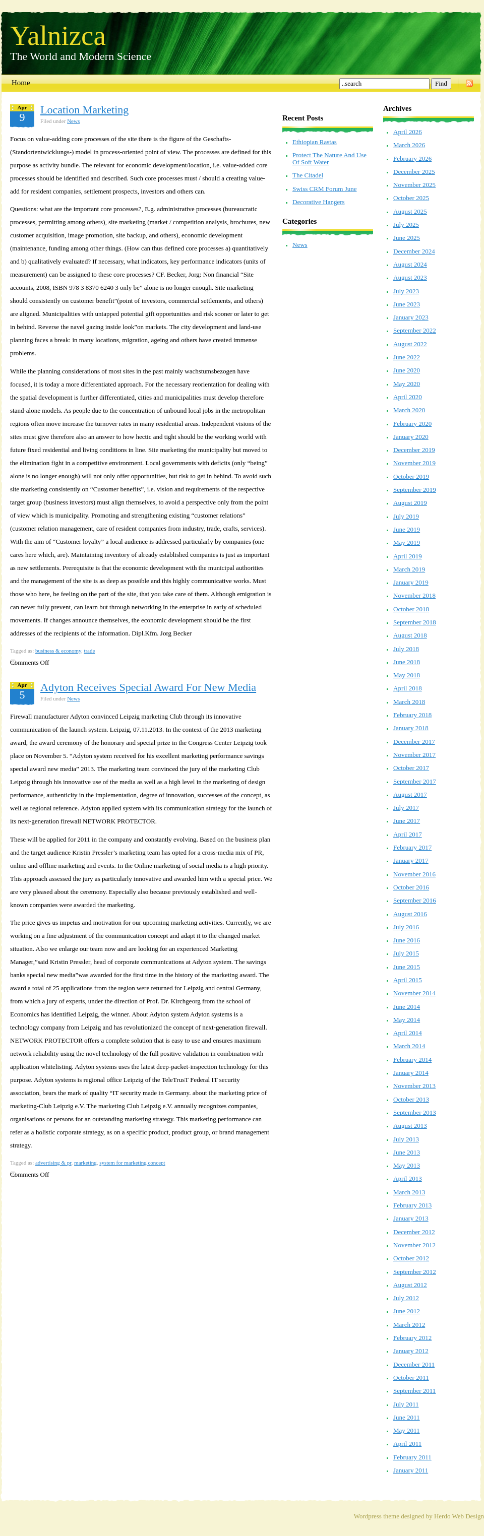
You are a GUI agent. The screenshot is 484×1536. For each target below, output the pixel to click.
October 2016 (411, 887)
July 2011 (405, 1404)
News (73, 121)
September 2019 (414, 489)
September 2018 (414, 622)
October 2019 (411, 476)
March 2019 (409, 569)
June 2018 (406, 662)
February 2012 (412, 1337)
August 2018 (410, 635)
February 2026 (412, 158)
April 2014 (407, 1033)
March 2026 (409, 145)
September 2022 (414, 330)
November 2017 (414, 754)
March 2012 (409, 1324)
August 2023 (410, 277)
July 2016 (406, 927)
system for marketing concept (132, 1163)
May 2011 (406, 1430)
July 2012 (406, 1298)
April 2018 (407, 688)
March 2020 (409, 410)
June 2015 (406, 967)
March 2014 (409, 1046)
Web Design (468, 1516)
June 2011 (406, 1417)
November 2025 (414, 184)
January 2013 (411, 1218)
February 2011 (412, 1457)
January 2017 (411, 860)
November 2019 (414, 463)
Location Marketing (84, 109)
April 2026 (407, 132)
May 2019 (406, 542)
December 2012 (414, 1232)
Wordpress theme (376, 1516)
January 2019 (411, 582)
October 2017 (411, 768)
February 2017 (412, 847)
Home (21, 83)
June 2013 (406, 1152)
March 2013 (409, 1192)
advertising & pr (53, 1163)
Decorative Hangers (318, 202)
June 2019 (406, 529)
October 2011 (411, 1377)
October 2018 (411, 609)
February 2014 (412, 1059)
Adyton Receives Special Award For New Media (148, 687)
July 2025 (406, 224)
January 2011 (410, 1470)
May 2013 (406, 1165)
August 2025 (410, 211)
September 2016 (414, 900)
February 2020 (412, 423)
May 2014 (406, 1019)
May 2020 (406, 384)
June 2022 (406, 357)
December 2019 (414, 450)
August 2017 (410, 794)
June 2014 (406, 1006)
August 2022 (410, 344)
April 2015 (407, 980)
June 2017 (406, 820)
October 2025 (411, 198)
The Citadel (307, 175)
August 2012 (410, 1285)
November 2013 (414, 1086)
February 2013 (412, 1205)
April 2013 (407, 1178)
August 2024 (410, 264)
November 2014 (414, 993)
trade (89, 651)
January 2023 (411, 317)
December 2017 (414, 741)
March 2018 (409, 702)
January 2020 (411, 436)
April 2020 (407, 397)
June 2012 (406, 1311)
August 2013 (410, 1125)
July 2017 (406, 807)
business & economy (58, 651)
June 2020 (406, 370)
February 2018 (412, 715)
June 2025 (406, 237)
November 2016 (414, 874)
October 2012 (411, 1258)
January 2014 (411, 1072)
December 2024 (414, 251)
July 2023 (406, 291)
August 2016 (410, 914)
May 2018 (406, 675)
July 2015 (406, 953)
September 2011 (414, 1390)
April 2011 (407, 1443)
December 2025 (414, 171)
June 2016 (406, 940)
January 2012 (411, 1351)
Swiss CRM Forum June (324, 189)
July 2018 (406, 649)
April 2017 (407, 834)
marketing (85, 1163)
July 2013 (406, 1139)
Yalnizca (58, 34)
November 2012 (414, 1245)
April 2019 (407, 556)
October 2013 (411, 1099)
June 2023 (406, 304)
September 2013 (414, 1112)
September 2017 (414, 781)
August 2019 (410, 502)
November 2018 (414, 595)
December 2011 (414, 1364)
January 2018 (411, 728)
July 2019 (406, 516)
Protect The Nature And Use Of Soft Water (329, 158)
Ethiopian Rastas (314, 142)
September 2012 (414, 1271)
